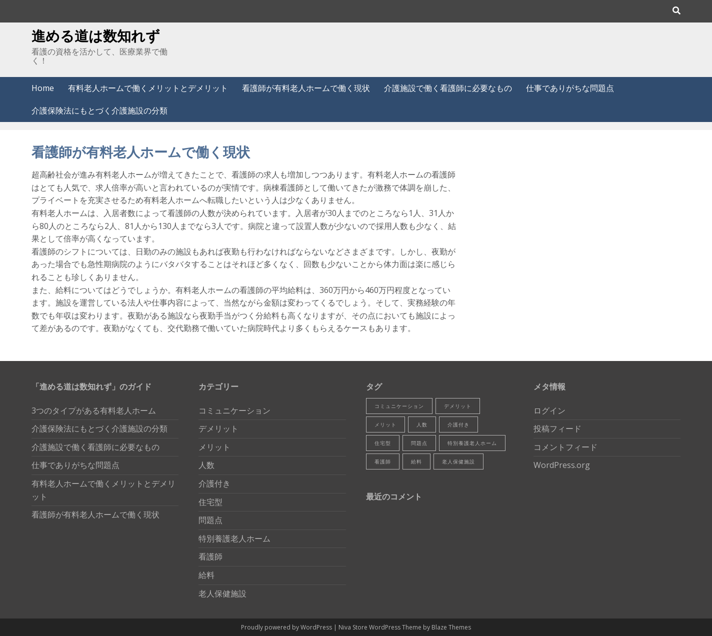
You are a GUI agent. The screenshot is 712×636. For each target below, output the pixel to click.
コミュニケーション (234, 410)
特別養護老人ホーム (234, 538)
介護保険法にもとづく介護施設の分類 (100, 110)
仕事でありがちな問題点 (570, 88)
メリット (214, 447)
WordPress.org (562, 465)
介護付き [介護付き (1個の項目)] (459, 424)
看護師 (210, 556)
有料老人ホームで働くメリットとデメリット (148, 88)
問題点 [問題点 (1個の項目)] (419, 443)
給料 (206, 575)
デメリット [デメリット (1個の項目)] (458, 406)
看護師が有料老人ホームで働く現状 (306, 88)
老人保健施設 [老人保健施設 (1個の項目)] (458, 461)
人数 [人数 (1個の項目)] (422, 424)
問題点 (210, 520)
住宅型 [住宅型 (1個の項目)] (382, 443)
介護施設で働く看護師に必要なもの (448, 88)
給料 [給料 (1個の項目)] (416, 461)
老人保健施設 (222, 593)
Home (43, 88)
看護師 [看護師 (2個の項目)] (382, 461)
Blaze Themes (451, 627)
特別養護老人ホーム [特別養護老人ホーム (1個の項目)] (472, 443)
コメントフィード (566, 447)
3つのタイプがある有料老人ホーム (94, 410)
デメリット (218, 428)
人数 (206, 465)
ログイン (550, 410)
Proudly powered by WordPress (287, 627)
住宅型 (210, 502)
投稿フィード (558, 428)
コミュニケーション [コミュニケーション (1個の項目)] (399, 406)
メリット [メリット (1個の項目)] (385, 424)
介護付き (214, 483)
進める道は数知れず (96, 35)
